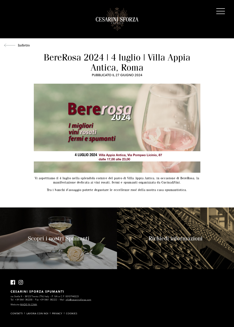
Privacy (57, 313)
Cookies (71, 313)
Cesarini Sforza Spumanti (117, 19)
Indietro (24, 45)
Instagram (22, 282)
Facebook (14, 282)
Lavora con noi (37, 313)
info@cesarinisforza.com (78, 299)
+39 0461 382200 (23, 299)
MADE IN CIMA (28, 304)
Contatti (17, 313)
